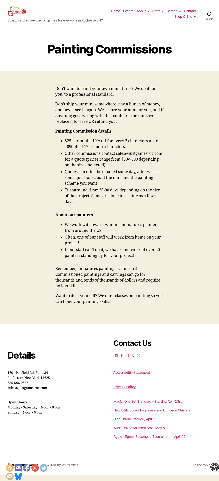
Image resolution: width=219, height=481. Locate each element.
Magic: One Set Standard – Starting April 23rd (147, 407)
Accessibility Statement (131, 378)
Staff (171, 14)
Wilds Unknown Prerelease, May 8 (139, 433)
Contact (165, 19)
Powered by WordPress (62, 470)
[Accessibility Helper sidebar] (214, 467)
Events (143, 14)
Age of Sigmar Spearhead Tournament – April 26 (149, 442)
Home (130, 14)
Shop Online (183, 19)
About (156, 14)
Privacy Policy (124, 393)
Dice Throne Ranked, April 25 (135, 425)
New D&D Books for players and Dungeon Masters (151, 416)
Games (186, 14)
